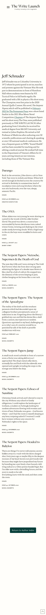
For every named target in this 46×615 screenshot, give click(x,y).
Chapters (18, 117)
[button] (8, 7)
